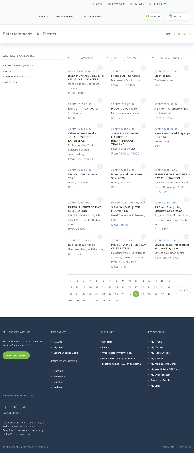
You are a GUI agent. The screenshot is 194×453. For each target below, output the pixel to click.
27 (136, 287)
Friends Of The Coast (125, 75)
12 (142, 280)
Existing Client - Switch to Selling (121, 363)
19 (83, 287)
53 (97, 300)
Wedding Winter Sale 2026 (82, 176)
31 (162, 287)
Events (43, 16)
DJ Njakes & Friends (81, 244)
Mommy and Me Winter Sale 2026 (127, 176)
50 (77, 300)
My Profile (157, 341)
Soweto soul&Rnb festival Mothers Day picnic (171, 246)
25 (123, 287)
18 (77, 287)
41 (123, 293)
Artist (8, 71)
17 (70, 287)
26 (129, 287)
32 (168, 287)
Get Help (107, 341)
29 (149, 287)
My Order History (161, 374)
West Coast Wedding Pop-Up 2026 (172, 135)
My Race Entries (160, 352)
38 (103, 293)
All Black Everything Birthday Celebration (168, 208)
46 (155, 293)
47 (162, 293)
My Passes (157, 358)
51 (83, 300)
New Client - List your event (118, 358)
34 (77, 293)
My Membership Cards (164, 363)
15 (162, 280)
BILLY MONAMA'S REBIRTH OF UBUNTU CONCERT (86, 77)
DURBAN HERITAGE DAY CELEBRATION (84, 208)
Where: (71, 57)
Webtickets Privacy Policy (117, 352)
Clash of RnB (162, 75)
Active (9, 76)
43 (136, 293)
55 (109, 300)
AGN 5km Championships (171, 108)
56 (116, 300)
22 (103, 287)
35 (83, 293)
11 (136, 280)
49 (70, 300)
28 (142, 287)
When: (118, 57)
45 (149, 293)
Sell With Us (16, 355)
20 (90, 287)
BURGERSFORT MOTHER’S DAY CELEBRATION (172, 176)
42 (129, 293)
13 (149, 280)
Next (183, 290)
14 (155, 280)
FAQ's (105, 347)
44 (142, 293)
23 (110, 287)
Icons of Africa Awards (83, 108)
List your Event (92, 16)
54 (103, 300)
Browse (58, 341)
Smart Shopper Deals (66, 352)
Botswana (60, 376)
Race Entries (65, 16)
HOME (168, 33)
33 (70, 293)
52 (90, 300)
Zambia (58, 381)
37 (96, 293)
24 (116, 287)
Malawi (58, 387)
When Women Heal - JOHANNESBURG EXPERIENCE (82, 137)
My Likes (137, 4)
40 (116, 293)
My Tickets (117, 4)
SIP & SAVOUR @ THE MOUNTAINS (126, 208)
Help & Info (158, 4)
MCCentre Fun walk (124, 108)
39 (110, 293)
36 (90, 293)
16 (168, 280)
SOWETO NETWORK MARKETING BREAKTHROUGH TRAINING (125, 139)
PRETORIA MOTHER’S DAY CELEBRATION (129, 246)
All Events (11, 81)
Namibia (58, 370)
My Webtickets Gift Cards (166, 369)
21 (97, 287)
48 (168, 293)
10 (129, 280)
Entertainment (13, 65)
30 (155, 287)
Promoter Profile (160, 380)
